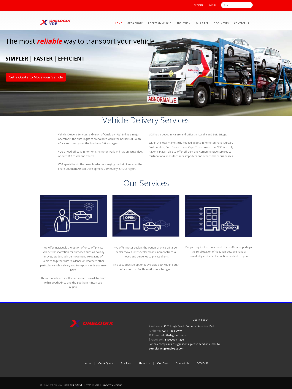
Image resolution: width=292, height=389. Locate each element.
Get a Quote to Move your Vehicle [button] (36, 77)
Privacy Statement (112, 385)
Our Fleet (202, 23)
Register (199, 5)
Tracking (126, 363)
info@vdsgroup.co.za (173, 335)
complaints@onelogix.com (166, 348)
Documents (221, 23)
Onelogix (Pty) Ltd (72, 385)
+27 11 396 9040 (171, 330)
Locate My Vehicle (159, 23)
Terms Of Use (91, 385)
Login (212, 5)
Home (118, 23)
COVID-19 (203, 363)
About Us (183, 23)
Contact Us (241, 23)
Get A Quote (105, 363)
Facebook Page (174, 339)
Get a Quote (135, 23)
